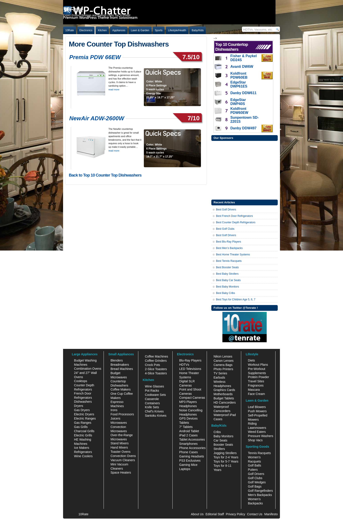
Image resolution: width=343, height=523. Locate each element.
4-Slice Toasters (156, 373)
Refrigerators (83, 452)
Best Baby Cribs (225, 293)
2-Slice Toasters (156, 369)
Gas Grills (81, 427)
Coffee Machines (156, 356)
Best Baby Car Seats (228, 280)
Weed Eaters (257, 432)
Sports (159, 30)
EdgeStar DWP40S (238, 102)
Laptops (184, 469)
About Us (197, 514)
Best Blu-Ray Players (228, 241)
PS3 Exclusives (189, 460)
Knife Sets (152, 407)
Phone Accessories (192, 448)
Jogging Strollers (225, 453)
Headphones (188, 406)
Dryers (78, 406)
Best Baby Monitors (227, 286)
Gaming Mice (188, 465)
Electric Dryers (84, 414)
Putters (253, 469)
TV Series (220, 373)
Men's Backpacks (260, 495)
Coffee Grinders (156, 360)
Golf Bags (254, 486)
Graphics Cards (224, 390)
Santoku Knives (155, 415)
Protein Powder (258, 377)
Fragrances (256, 385)
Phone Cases (188, 452)
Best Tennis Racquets (229, 260)
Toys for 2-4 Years (226, 457)
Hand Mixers (119, 447)
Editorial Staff (215, 514)
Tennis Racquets (259, 453)
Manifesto (271, 514)
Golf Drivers (256, 474)
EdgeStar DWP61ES (238, 84)
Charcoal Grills (84, 431)
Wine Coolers (83, 456)
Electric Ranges (85, 418)
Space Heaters (120, 472)
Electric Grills (83, 435)
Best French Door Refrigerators (234, 216)
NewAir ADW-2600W (96, 118)
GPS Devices (188, 418)
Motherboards (223, 394)
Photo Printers (223, 369)
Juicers (115, 418)
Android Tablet (189, 431)
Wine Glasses (154, 386)
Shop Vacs (255, 440)
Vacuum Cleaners (122, 460)
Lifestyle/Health (177, 30)
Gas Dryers (82, 410)
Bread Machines (121, 369)
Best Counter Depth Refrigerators (235, 222)
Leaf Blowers (257, 407)
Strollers (219, 449)
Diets (251, 360)
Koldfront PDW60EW (239, 111)
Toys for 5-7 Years (226, 461)
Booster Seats (223, 444)
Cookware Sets (155, 395)
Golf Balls (254, 465)
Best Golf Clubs (225, 228)
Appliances (118, 30)
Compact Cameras (192, 397)
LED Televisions (190, 369)
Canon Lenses (223, 360)
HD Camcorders (225, 402)
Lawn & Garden (140, 30)
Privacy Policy (235, 514)
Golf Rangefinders (260, 490)
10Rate (69, 30)
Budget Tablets (224, 398)
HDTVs (184, 364)
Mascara (254, 389)
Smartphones (188, 443)
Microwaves (118, 422)
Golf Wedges (257, 482)
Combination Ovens (87, 368)
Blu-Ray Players (190, 360)
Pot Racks (152, 390)
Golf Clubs (255, 478)
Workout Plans (258, 364)
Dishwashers (83, 401)
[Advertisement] (244, 169)
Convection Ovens (123, 456)
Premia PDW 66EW (95, 57)
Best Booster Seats (227, 267)
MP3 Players (188, 402)
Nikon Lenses (223, 356)
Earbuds (219, 377)
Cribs (217, 432)
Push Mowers (257, 411)
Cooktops (80, 381)
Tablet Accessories (192, 439)
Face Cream (256, 394)
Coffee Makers (120, 389)
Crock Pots (152, 365)
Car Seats (220, 440)
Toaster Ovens (120, 451)
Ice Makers (81, 447)
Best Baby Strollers (227, 273)
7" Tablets (186, 427)
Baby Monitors (223, 436)
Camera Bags (223, 365)
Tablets (184, 422)
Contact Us (254, 514)
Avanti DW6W (241, 66)
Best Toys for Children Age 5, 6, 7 (235, 299)
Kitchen (102, 30)
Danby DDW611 (243, 93)
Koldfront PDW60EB (238, 75)
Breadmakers (119, 364)
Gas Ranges (82, 422)
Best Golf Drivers (226, 209)
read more (113, 89)
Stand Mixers (119, 443)
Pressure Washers (260, 436)
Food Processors (122, 414)
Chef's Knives (154, 411)
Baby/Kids (198, 30)
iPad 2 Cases (188, 435)
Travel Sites (256, 381)
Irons (113, 410)
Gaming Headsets (191, 456)
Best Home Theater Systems (233, 254)
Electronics (85, 30)
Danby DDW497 (243, 128)
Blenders (116, 360)
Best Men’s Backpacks (229, 248)
